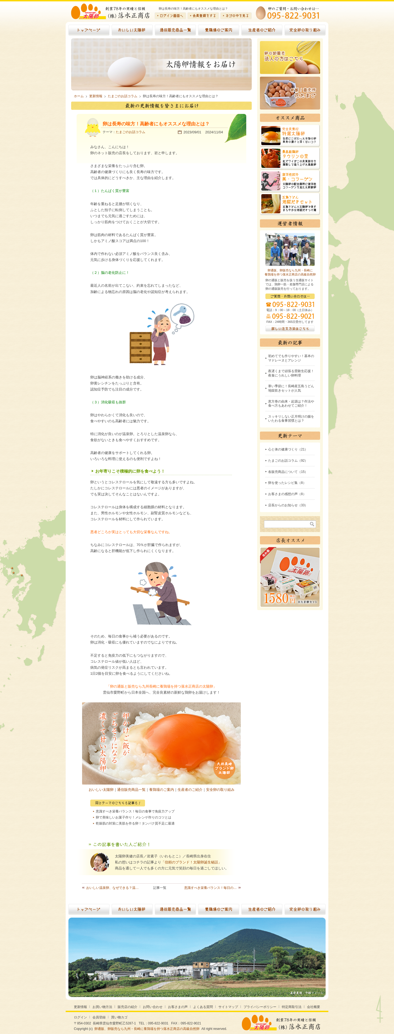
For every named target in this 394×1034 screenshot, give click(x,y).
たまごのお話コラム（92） (288, 461)
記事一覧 (159, 888)
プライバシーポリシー (260, 1007)
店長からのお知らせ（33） (288, 505)
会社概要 (313, 1007)
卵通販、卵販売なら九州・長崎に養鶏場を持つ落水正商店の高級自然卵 (146, 1029)
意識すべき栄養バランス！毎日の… (210, 888)
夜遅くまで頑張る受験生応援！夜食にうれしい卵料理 (291, 373)
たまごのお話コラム (130, 132)
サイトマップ (228, 1007)
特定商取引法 (292, 1007)
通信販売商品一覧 (131, 790)
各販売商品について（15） (288, 472)
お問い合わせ (153, 1007)
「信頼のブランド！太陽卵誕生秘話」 (191, 862)
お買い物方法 (102, 1007)
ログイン (80, 1017)
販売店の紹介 (127, 1007)
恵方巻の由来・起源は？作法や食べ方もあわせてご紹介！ (291, 404)
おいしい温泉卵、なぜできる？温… (112, 888)
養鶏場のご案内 (161, 790)
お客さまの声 (178, 1007)
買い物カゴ (119, 1017)
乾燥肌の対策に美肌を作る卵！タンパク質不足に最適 (135, 823)
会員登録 (99, 1017)
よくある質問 (203, 1007)
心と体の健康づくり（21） (288, 449)
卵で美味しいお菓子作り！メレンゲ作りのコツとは (133, 817)
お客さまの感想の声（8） (287, 494)
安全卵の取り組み (220, 790)
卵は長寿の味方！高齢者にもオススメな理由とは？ (156, 124)
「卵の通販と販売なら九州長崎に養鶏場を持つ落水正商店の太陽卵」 (161, 686)
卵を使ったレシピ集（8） (287, 483)
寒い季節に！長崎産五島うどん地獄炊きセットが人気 (291, 388)
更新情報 (80, 1007)
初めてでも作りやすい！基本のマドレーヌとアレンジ (291, 358)
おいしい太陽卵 (101, 790)
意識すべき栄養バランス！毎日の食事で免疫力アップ (135, 811)
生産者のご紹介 (190, 790)
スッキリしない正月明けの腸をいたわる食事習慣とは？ (291, 419)
